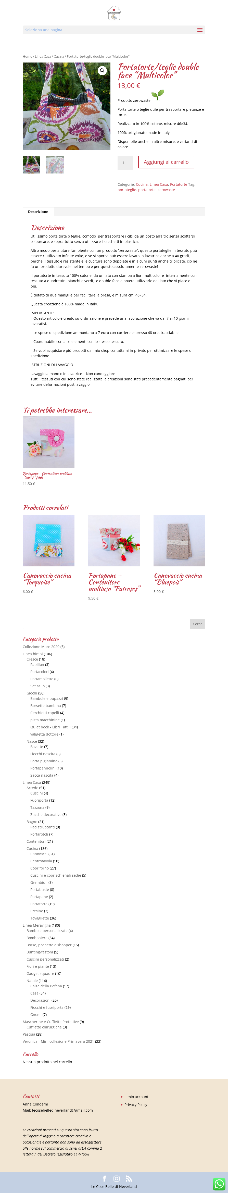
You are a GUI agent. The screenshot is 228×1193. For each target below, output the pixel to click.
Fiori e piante (38, 966)
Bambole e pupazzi (46, 698)
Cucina (59, 56)
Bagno (32, 821)
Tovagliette (39, 918)
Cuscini (36, 793)
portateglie (127, 189)
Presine (36, 911)
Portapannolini (43, 768)
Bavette (36, 746)
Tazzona (37, 807)
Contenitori (36, 841)
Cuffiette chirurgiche (44, 1027)
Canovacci (38, 853)
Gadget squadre (40, 973)
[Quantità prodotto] (125, 163)
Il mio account (136, 1096)
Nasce (32, 741)
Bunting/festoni (40, 952)
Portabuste (39, 889)
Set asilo (37, 686)
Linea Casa (43, 56)
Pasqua (29, 1034)
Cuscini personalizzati (45, 959)
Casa (34, 993)
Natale (32, 980)
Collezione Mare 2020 (41, 646)
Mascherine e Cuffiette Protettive (51, 1021)
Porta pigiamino (43, 761)
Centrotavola (41, 861)
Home (27, 56)
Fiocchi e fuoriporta (47, 1007)
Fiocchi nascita (42, 753)
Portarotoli (39, 834)
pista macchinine (45, 719)
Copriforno (39, 868)
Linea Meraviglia (37, 925)
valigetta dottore (44, 734)
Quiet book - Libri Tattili (50, 727)
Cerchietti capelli (44, 712)
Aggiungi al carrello (166, 161)
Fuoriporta (39, 800)
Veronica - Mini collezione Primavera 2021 (58, 1041)
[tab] (38, 211)
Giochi (32, 693)
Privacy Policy (135, 1104)
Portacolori (39, 671)
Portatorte (178, 184)
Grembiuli (38, 882)
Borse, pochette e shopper (49, 944)
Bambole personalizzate (47, 930)
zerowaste (166, 189)
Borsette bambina (45, 705)
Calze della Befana (46, 986)
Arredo (32, 787)
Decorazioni (40, 1000)
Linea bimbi (33, 653)
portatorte (147, 189)
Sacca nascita (41, 775)
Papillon (37, 664)
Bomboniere (37, 937)
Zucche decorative (45, 814)
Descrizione (38, 211)
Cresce (32, 659)
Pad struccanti (42, 827)
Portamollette (41, 678)
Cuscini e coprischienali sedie (55, 875)
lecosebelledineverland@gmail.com (62, 1110)
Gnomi (36, 1014)
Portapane (39, 896)
